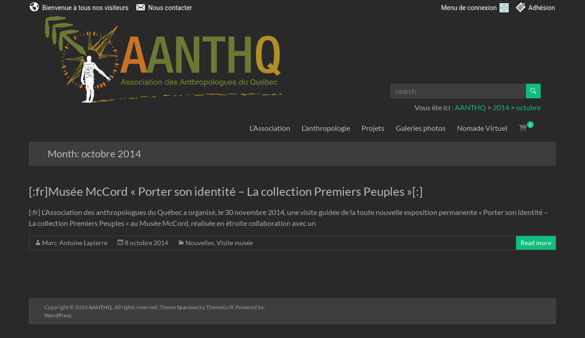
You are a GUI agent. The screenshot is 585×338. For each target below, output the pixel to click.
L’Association (270, 127)
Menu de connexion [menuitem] (475, 7)
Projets (373, 127)
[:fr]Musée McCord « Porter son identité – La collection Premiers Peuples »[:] (226, 191)
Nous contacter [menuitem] (170, 7)
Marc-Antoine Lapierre (74, 243)
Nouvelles (200, 243)
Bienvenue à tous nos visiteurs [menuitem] (86, 7)
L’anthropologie (326, 127)
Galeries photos (421, 127)
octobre (528, 107)
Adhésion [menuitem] (541, 7)
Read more (536, 243)
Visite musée (235, 243)
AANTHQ (470, 107)
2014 (501, 107)
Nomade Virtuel (482, 127)
